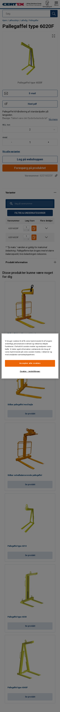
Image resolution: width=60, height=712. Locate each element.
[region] (29, 356)
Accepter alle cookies (30, 363)
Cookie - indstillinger (30, 371)
